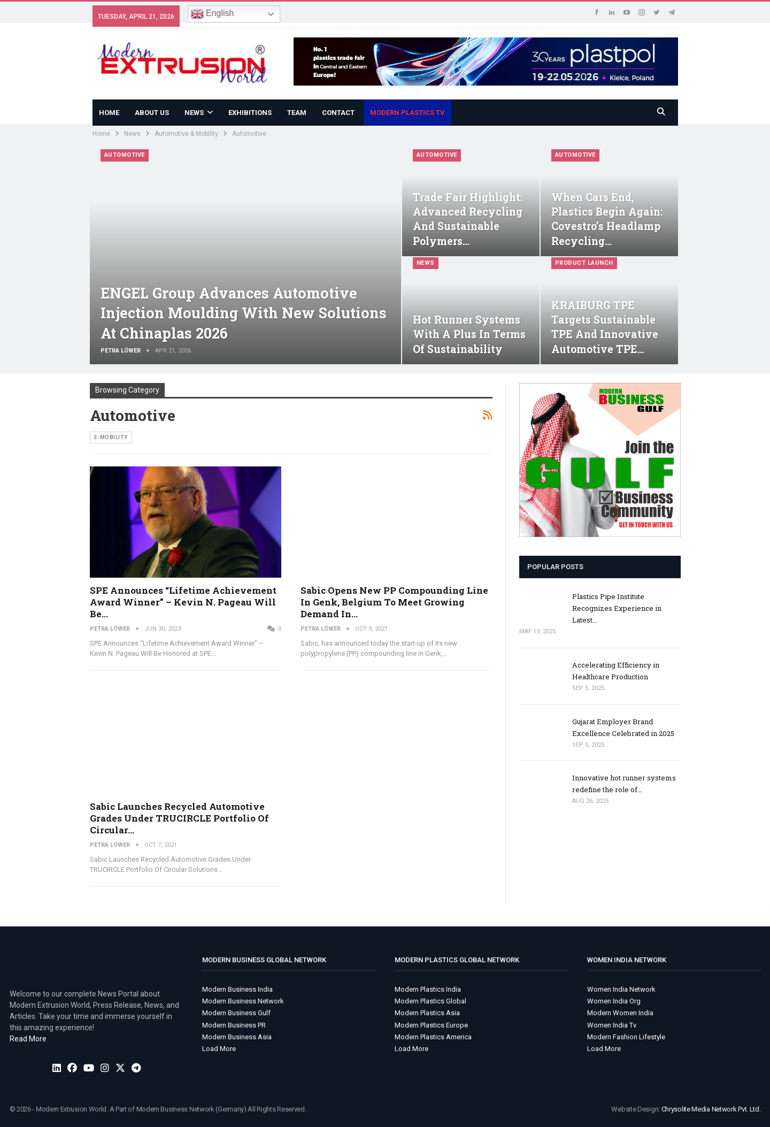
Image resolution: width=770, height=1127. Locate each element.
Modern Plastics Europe (431, 1025)
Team (296, 113)
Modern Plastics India (428, 989)
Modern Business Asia (237, 1037)
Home (109, 113)
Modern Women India (620, 1013)
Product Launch (584, 262)
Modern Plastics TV (407, 113)
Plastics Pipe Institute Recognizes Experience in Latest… (616, 608)
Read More (28, 1038)
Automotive (124, 154)
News (194, 113)
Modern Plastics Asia (427, 1013)
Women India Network (621, 989)
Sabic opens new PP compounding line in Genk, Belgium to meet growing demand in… (394, 602)
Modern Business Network (243, 1001)
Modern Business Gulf (236, 1013)
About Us (152, 113)
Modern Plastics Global (430, 1001)
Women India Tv (611, 1025)
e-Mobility (111, 437)
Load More (219, 1049)
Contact (338, 113)
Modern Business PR (234, 1025)
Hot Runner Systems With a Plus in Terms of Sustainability (469, 334)
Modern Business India (237, 989)
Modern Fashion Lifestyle (626, 1037)
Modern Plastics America (433, 1037)
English (212, 13)
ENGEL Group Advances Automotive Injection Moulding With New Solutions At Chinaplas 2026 (244, 313)
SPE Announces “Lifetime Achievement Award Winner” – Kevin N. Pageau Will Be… (183, 602)
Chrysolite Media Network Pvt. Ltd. (711, 1109)
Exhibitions (250, 113)
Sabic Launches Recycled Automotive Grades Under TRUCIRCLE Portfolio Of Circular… (179, 818)
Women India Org (614, 1001)
